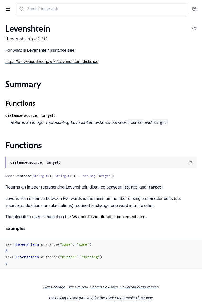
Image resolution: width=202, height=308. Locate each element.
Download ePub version (139, 287)
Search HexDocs (104, 287)
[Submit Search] (21, 9)
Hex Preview (77, 287)
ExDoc (72, 298)
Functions (20, 103)
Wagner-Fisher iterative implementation (108, 217)
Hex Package (54, 287)
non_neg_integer (96, 176)
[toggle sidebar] (7, 8)
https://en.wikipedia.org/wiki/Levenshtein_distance (51, 61)
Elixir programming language (129, 298)
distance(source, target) (30, 115)
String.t (40, 176)
